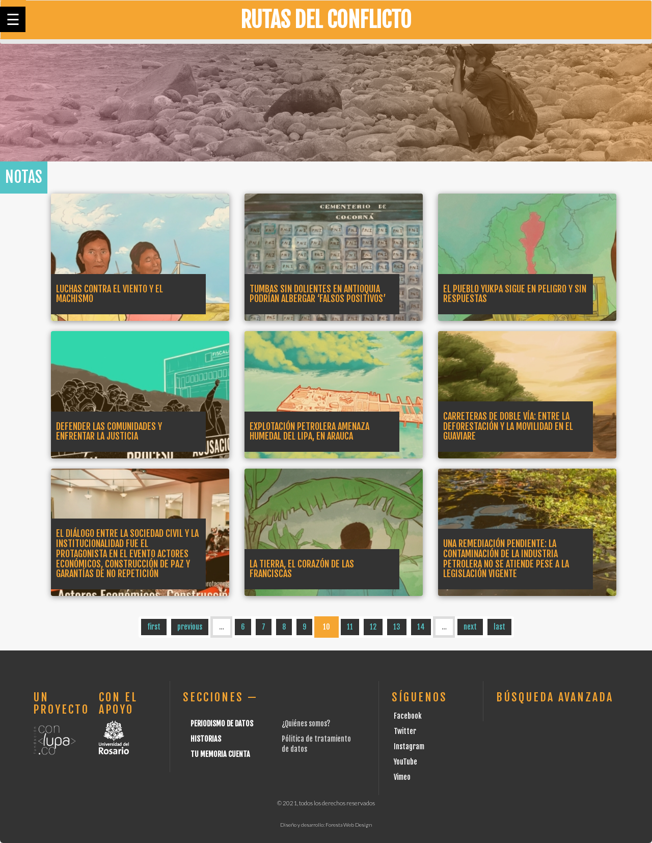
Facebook (408, 716)
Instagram (409, 746)
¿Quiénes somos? (306, 723)
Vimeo (402, 777)
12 (373, 626)
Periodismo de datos (222, 723)
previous (189, 626)
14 (421, 626)
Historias (206, 739)
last (499, 626)
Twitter (405, 731)
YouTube (405, 761)
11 (350, 626)
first (153, 626)
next (470, 626)
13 (396, 626)
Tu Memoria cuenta (220, 754)
